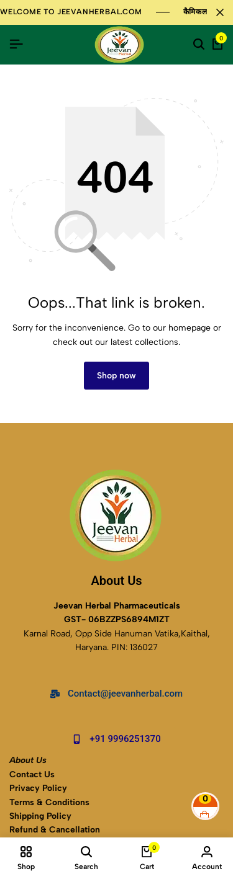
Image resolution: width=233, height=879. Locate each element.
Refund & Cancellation (56, 829)
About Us (28, 760)
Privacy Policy (38, 788)
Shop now (116, 375)
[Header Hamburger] (16, 44)
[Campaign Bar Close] (220, 12)
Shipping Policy (40, 816)
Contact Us (32, 774)
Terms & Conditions (49, 802)
